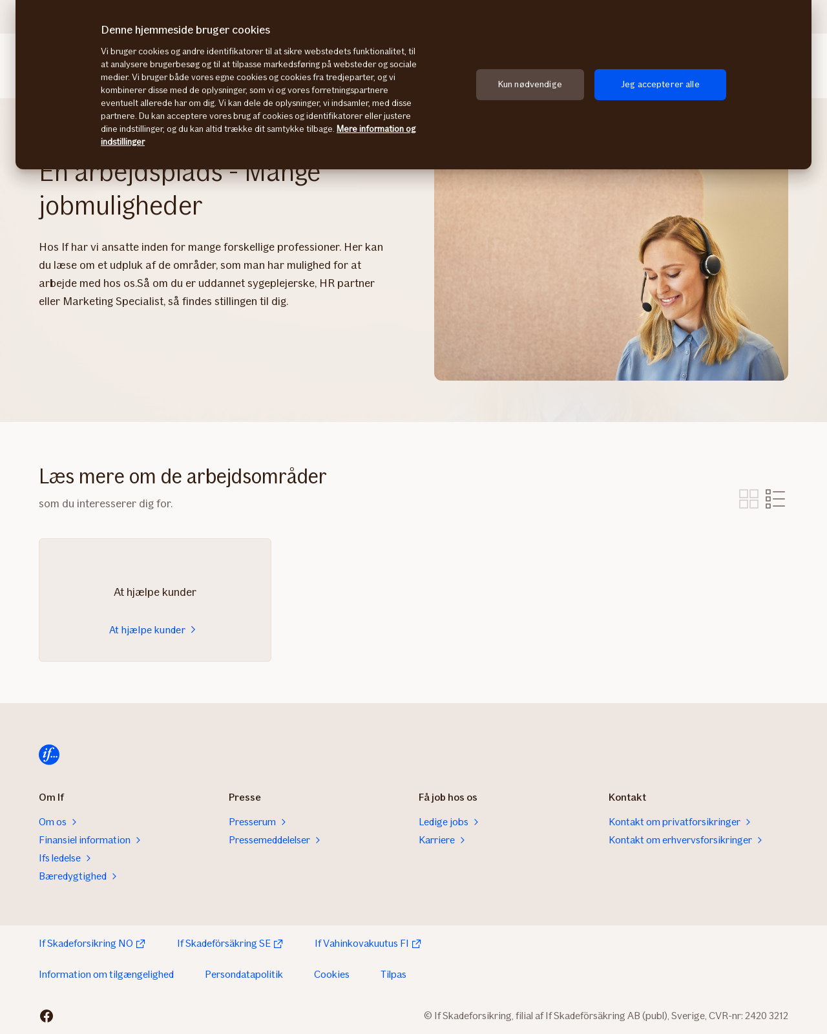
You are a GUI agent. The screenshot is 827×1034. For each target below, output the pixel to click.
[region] (413, 84)
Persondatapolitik (244, 974)
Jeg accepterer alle (660, 84)
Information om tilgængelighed (106, 974)
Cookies (332, 974)
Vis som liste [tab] (775, 499)
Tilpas (393, 974)
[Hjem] (49, 754)
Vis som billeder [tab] (749, 499)
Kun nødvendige (530, 84)
